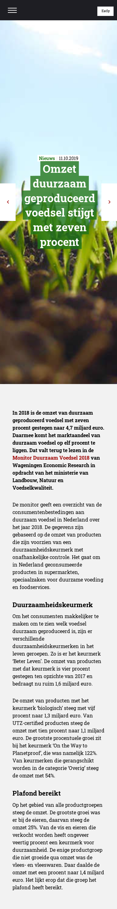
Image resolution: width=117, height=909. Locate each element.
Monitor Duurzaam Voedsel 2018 (51, 457)
